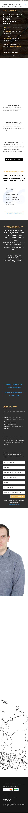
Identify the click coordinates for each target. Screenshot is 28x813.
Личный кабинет (23, 0)
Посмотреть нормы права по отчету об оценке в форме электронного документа (14, 386)
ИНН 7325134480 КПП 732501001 (7, 800)
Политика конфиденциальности (14, 504)
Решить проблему (18, 496)
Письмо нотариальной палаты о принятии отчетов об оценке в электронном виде (14, 394)
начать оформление (11, 52)
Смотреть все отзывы (14, 213)
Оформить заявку (14, 159)
